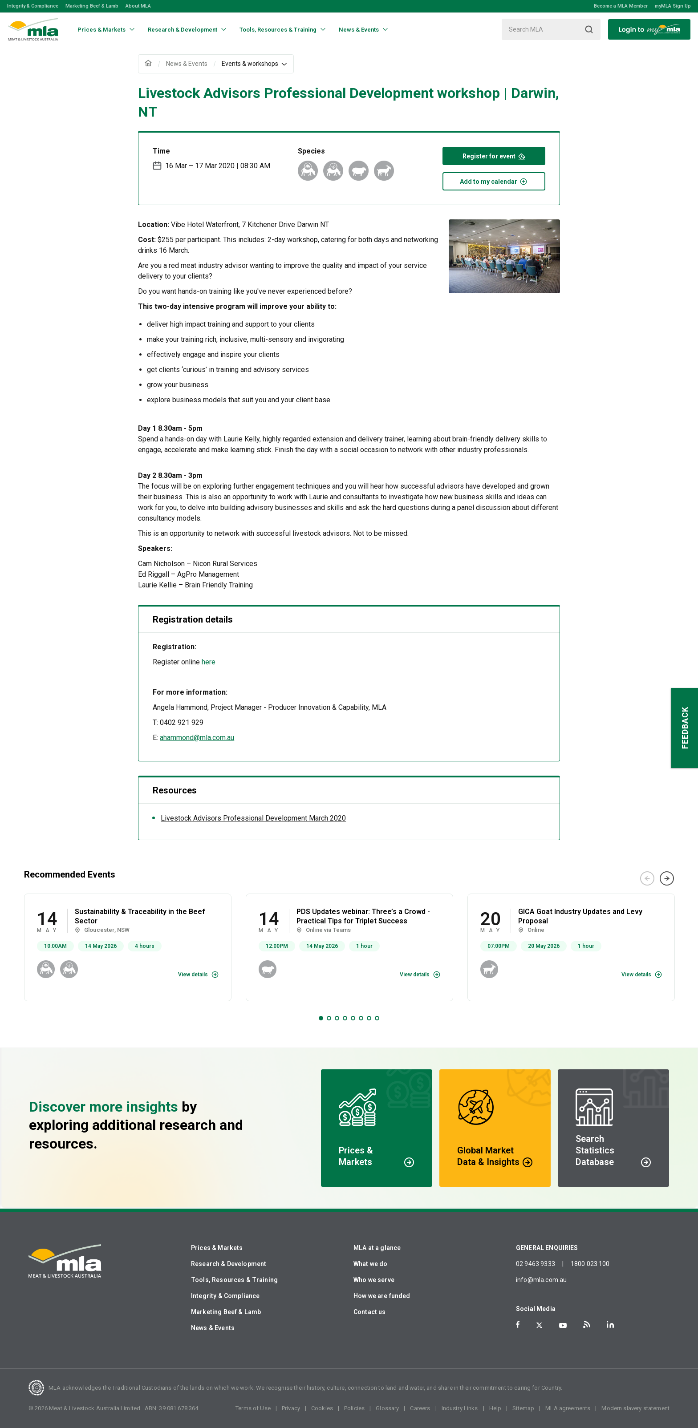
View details (193, 974)
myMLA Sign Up (673, 6)
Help (495, 1408)
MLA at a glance (377, 1247)
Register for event (494, 155)
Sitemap (523, 1408)
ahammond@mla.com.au (197, 737)
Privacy (291, 1408)
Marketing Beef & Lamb (91, 6)
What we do (370, 1263)
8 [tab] (377, 1018)
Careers (420, 1408)
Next (667, 878)
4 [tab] (345, 1018)
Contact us (369, 1311)
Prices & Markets (217, 1247)
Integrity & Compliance (32, 6)
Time (161, 151)
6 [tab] (361, 1018)
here (208, 662)
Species (311, 151)
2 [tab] (329, 1018)
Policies (354, 1408)
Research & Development (228, 1263)
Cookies (322, 1408)
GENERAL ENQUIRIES (547, 1247)
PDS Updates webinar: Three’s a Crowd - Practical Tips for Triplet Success (363, 916)
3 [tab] (337, 1018)
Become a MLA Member (621, 6)
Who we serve (373, 1279)
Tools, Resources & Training (234, 1279)
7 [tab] (369, 1018)
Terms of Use (253, 1408)
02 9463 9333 (535, 1263)
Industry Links (460, 1408)
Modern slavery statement (635, 1408)
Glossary (387, 1408)
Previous (647, 878)
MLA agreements (567, 1408)
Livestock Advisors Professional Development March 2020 (253, 818)
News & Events (213, 1327)
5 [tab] (353, 1018)
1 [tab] (321, 1018)
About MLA (138, 6)
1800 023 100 (590, 1263)
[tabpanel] (127, 947)
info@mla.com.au (541, 1279)
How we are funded (381, 1295)
